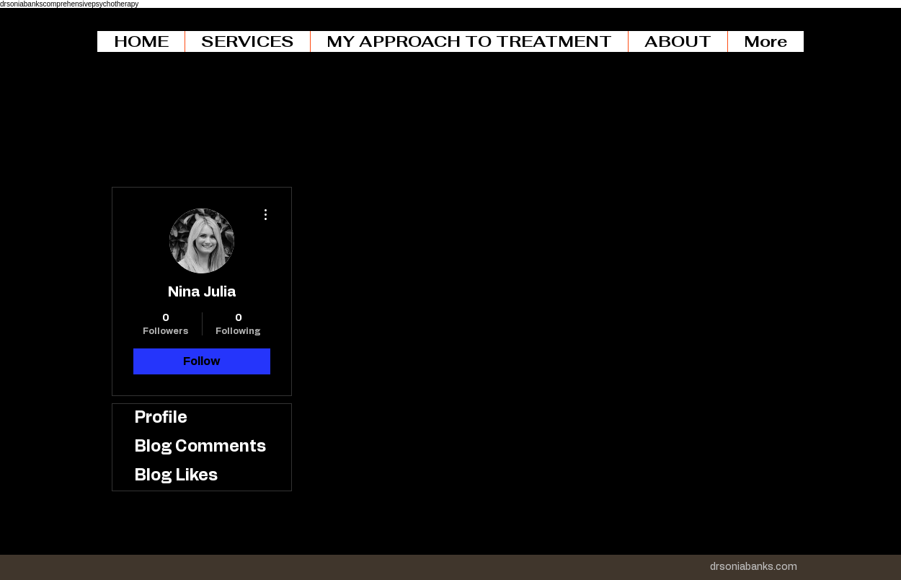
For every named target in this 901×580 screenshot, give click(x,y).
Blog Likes (176, 475)
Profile (160, 418)
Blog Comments (200, 447)
